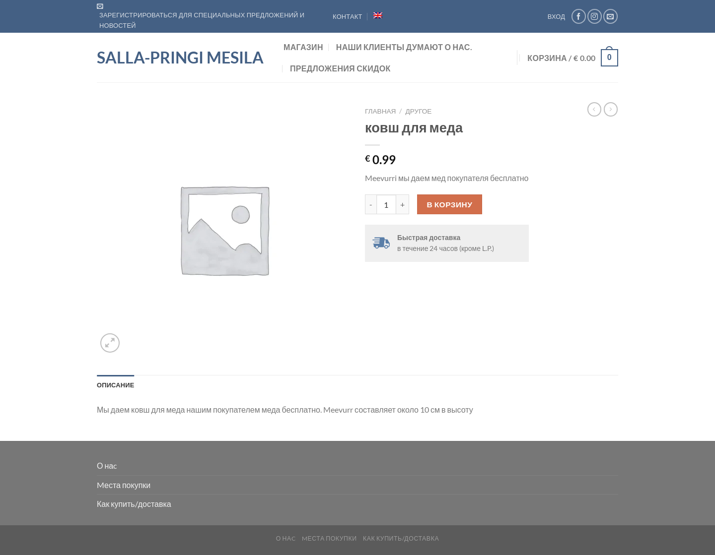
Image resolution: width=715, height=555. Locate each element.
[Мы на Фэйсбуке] (579, 16)
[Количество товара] (386, 204)
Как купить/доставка (134, 503)
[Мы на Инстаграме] (594, 16)
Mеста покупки (123, 485)
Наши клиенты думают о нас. (404, 47)
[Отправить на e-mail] (610, 16)
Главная (380, 111)
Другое (419, 111)
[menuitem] (377, 15)
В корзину (450, 204)
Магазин (303, 47)
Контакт (347, 16)
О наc (107, 465)
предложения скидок (340, 68)
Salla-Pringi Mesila (180, 57)
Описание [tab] (116, 385)
